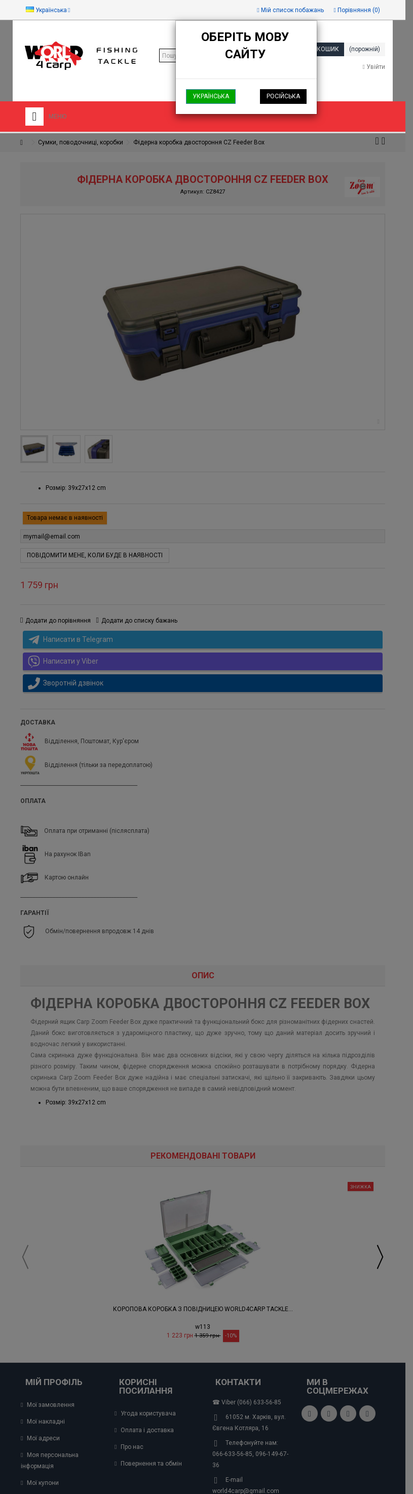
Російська (283, 96)
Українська (211, 96)
